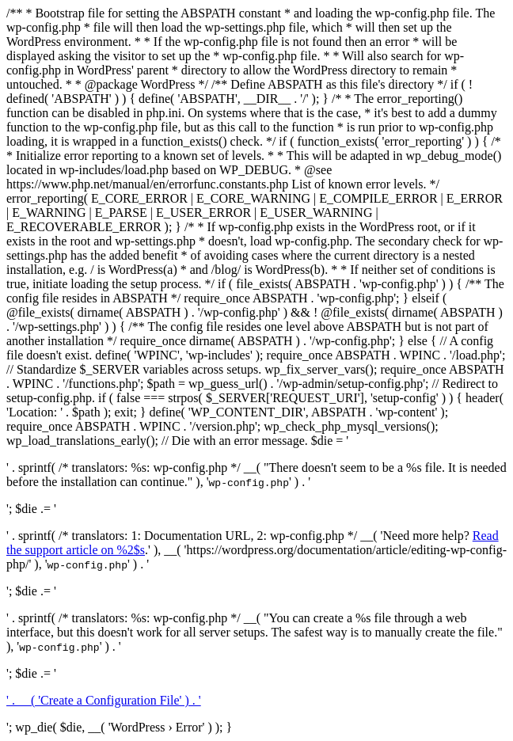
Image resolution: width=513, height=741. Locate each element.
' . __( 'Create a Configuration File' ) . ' (103, 700)
